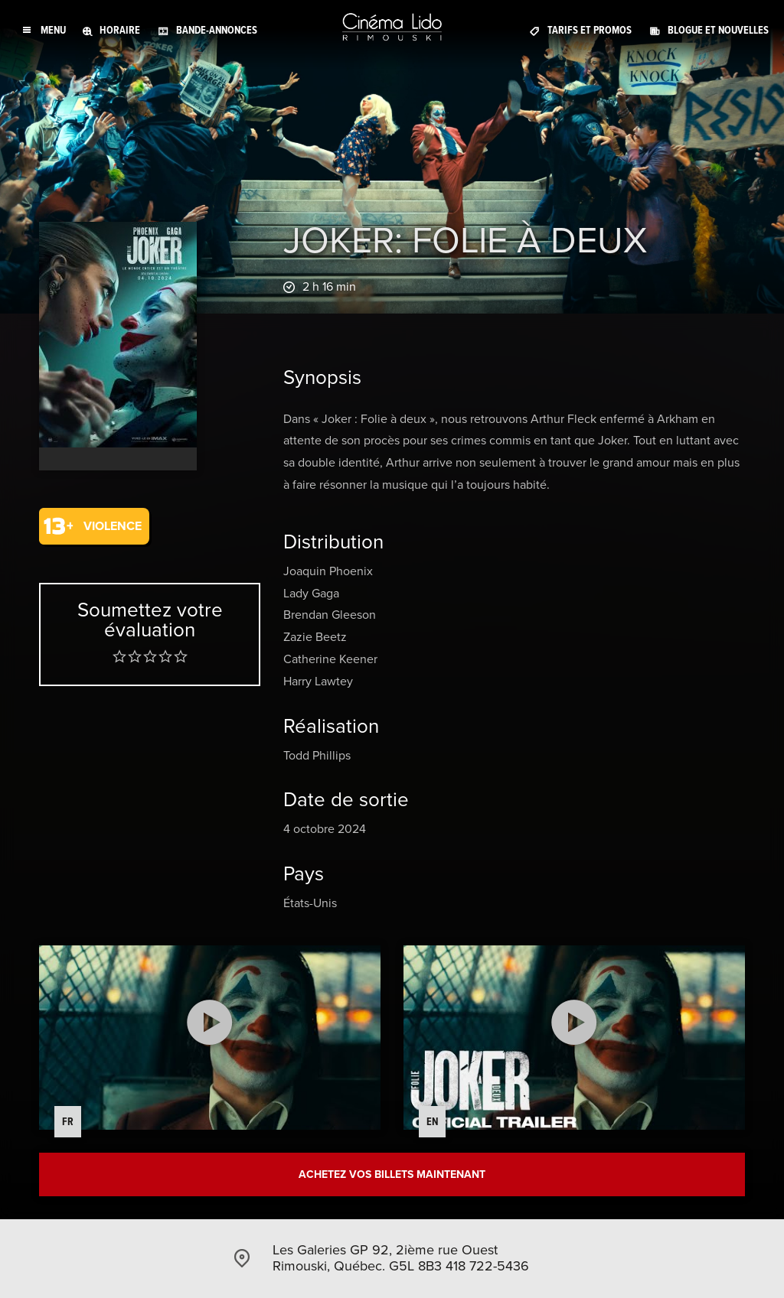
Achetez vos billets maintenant (392, 1174)
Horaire (120, 30)
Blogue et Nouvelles (718, 30)
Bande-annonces (216, 30)
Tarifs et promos (589, 30)
